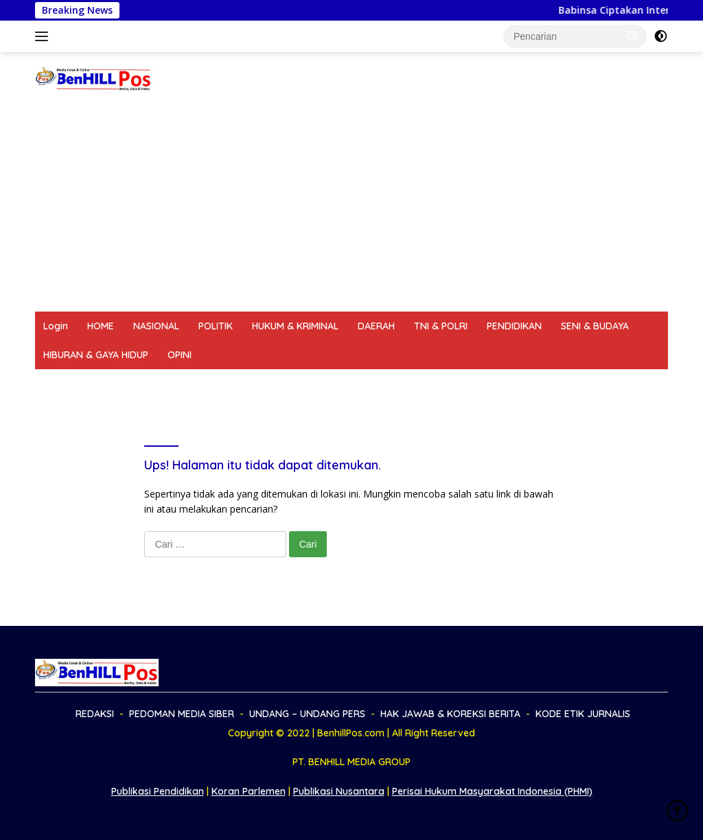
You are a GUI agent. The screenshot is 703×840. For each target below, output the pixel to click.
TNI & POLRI (441, 326)
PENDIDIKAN (514, 326)
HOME (100, 326)
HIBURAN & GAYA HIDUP (95, 355)
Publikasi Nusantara (338, 791)
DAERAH (376, 326)
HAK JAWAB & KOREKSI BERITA (430, 383)
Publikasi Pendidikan (157, 791)
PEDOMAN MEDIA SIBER (153, 383)
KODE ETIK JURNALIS (567, 383)
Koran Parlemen (248, 791)
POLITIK (215, 326)
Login (55, 326)
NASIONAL (156, 326)
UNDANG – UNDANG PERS (283, 383)
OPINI (180, 355)
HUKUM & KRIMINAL (295, 326)
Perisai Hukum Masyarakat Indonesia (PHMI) (492, 791)
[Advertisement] (351, 209)
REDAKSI (62, 383)
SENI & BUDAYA (595, 326)
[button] (633, 36)
